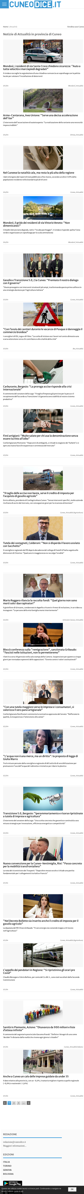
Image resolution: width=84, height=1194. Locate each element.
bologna (8, 1174)
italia (6, 1162)
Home (5, 27)
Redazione (10, 1134)
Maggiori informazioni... (14, 1146)
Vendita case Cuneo (75, 27)
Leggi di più (18, 1191)
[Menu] (4, 4)
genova (7, 1170)
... (24, 1103)
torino (7, 1166)
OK (72, 1189)
